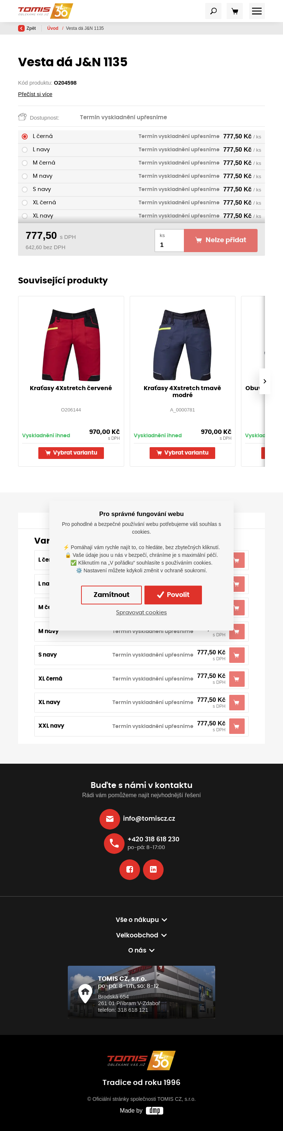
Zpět (27, 28)
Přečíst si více (35, 94)
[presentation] (264, 381)
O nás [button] (137, 951)
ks (162, 235)
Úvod (53, 28)
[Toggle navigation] (213, 11)
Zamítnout (111, 595)
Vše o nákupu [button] (137, 920)
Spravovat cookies (141, 612)
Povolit (173, 594)
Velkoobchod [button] (137, 936)
